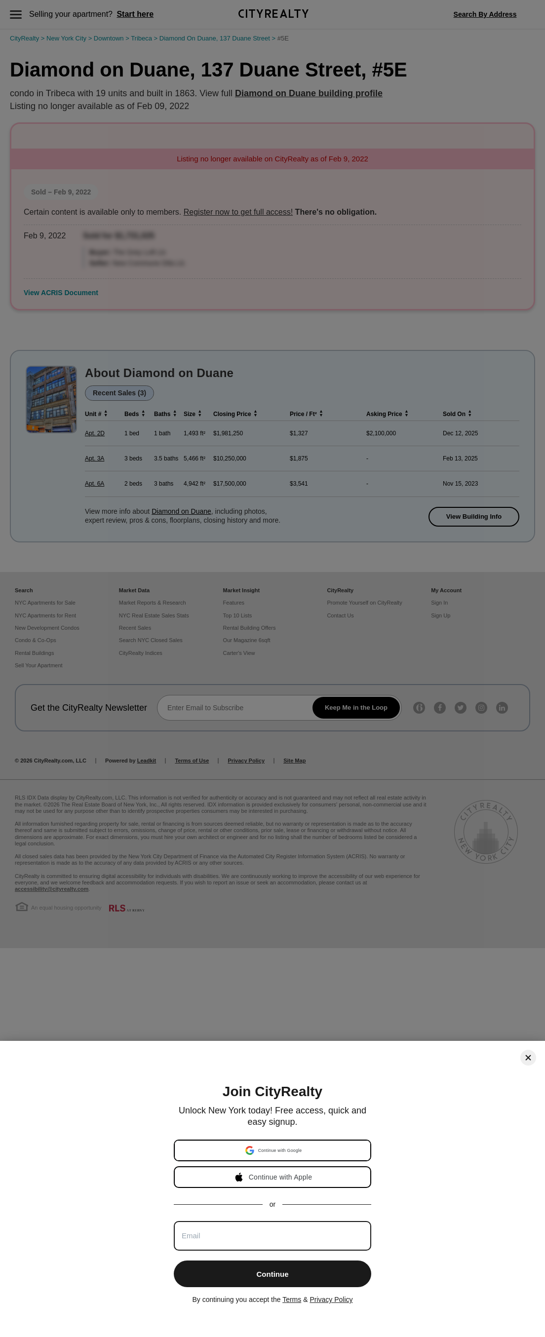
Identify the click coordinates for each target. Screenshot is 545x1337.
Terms (291, 1299)
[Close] (528, 1058)
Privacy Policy (331, 1299)
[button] (273, 1150)
